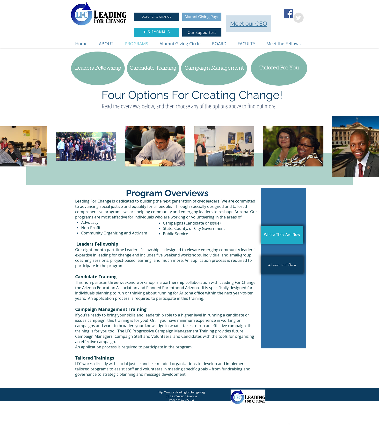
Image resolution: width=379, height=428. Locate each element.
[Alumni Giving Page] (201, 17)
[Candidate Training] (153, 68)
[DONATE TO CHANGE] (156, 17)
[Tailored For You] (279, 68)
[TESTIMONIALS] (156, 32)
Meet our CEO (248, 23)
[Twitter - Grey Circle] (298, 18)
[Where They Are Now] (282, 235)
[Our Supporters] (201, 32)
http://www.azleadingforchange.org (181, 392)
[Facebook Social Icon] (288, 13)
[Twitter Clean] (289, 424)
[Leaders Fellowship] (98, 68)
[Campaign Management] (214, 68)
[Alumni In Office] (282, 265)
